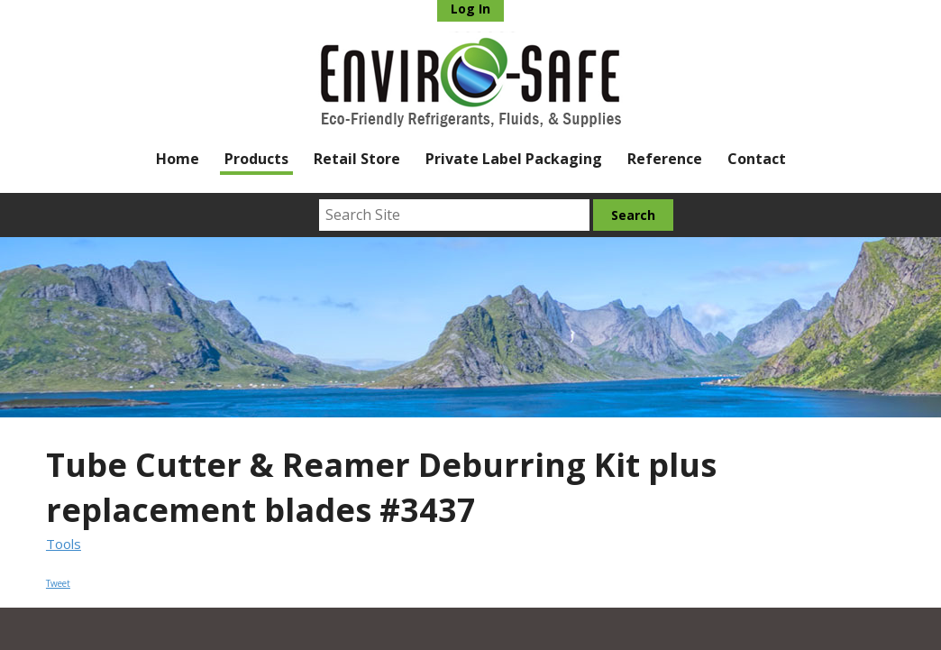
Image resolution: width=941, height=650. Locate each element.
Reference (664, 159)
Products (256, 159)
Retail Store (357, 159)
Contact (756, 159)
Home (177, 159)
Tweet (58, 583)
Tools (63, 544)
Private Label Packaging (513, 159)
